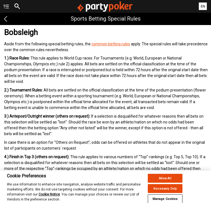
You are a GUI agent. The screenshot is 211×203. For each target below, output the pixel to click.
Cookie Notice (49, 197)
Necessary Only (165, 192)
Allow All (165, 181)
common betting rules (110, 44)
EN (203, 6)
